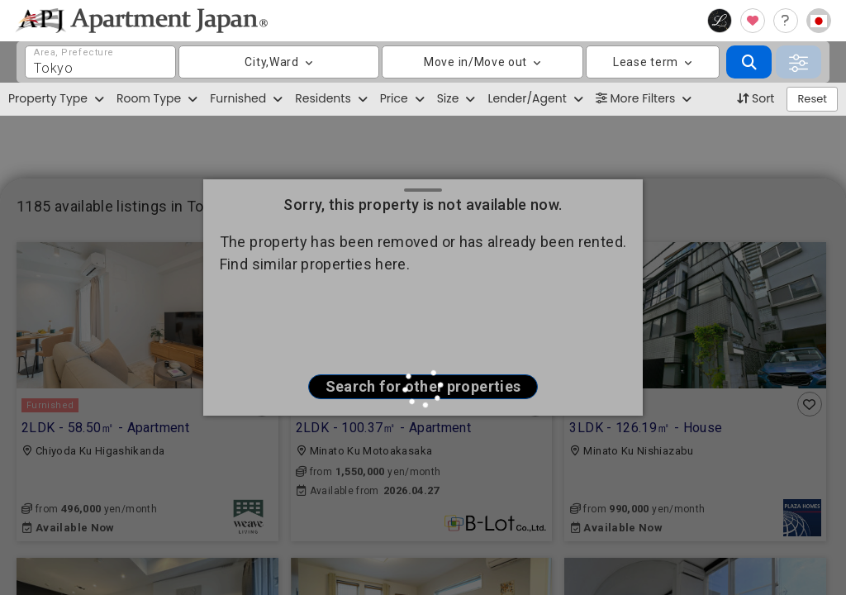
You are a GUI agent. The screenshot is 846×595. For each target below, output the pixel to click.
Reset (812, 99)
